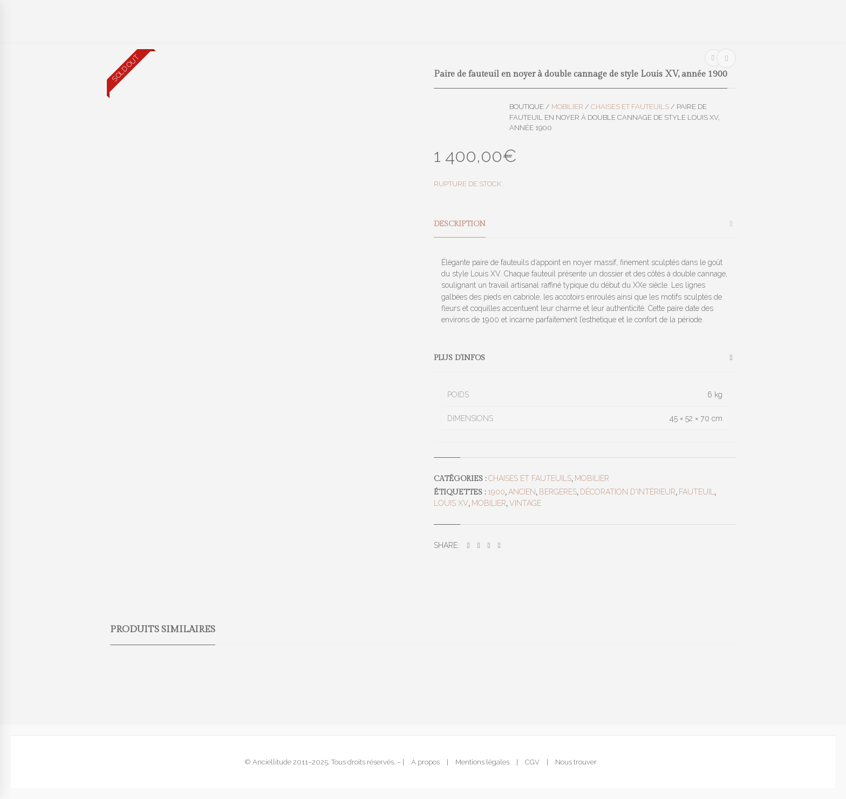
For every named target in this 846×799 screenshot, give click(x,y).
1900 (496, 491)
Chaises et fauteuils (630, 107)
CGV (532, 762)
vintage (525, 503)
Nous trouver (576, 762)
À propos (425, 762)
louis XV (451, 503)
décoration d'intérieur (628, 491)
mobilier (489, 503)
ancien (522, 491)
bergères (558, 491)
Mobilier (567, 107)
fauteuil (696, 491)
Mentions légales (482, 762)
